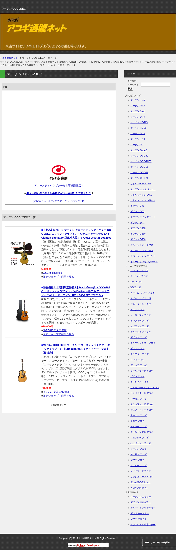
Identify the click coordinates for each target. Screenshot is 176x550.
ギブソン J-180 (137, 233)
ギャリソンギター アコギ (142, 343)
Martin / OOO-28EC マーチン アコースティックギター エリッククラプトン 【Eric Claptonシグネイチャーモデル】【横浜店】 (75, 349)
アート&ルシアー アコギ (142, 293)
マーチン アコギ (138, 449)
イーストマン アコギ (140, 315)
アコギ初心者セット (140, 482)
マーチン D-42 (137, 105)
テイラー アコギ (138, 426)
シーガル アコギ (138, 398)
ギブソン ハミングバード (142, 217)
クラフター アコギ (139, 354)
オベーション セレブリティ (144, 261)
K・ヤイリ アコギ (139, 270)
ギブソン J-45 (137, 206)
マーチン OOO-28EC (140, 161)
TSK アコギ (136, 281)
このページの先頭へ (160, 542)
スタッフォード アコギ (141, 404)
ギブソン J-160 (137, 228)
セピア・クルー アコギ (141, 410)
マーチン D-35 (137, 116)
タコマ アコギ (137, 421)
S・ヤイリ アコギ (139, 276)
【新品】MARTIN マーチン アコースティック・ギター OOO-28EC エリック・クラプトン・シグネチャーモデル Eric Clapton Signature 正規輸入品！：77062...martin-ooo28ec (76, 233)
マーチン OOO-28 (139, 167)
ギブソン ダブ (137, 222)
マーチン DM (136, 144)
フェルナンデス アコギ (141, 432)
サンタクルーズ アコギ (141, 393)
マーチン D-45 (137, 100)
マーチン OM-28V (139, 155)
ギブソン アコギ (138, 337)
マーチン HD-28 (138, 128)
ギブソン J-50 (137, 211)
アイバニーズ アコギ (140, 298)
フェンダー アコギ (139, 437)
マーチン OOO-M (139, 178)
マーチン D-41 (137, 111)
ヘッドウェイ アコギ (140, 443)
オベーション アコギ (140, 332)
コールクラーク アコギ (141, 371)
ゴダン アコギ (137, 376)
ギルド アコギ (137, 348)
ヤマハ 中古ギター (139, 519)
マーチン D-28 (137, 133)
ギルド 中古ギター (139, 513)
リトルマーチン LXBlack (142, 200)
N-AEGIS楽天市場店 (55, 330)
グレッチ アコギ (138, 365)
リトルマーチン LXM (140, 183)
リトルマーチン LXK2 (141, 194)
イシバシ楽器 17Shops (56, 391)
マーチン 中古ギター (140, 496)
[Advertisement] (59, 128)
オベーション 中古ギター (142, 508)
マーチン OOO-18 (139, 172)
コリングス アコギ (139, 382)
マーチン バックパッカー (142, 189)
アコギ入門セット (139, 487)
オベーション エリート (141, 250)
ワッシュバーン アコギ (141, 476)
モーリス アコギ (138, 454)
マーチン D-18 (137, 139)
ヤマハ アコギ (137, 460)
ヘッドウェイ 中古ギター (142, 524)
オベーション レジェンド (142, 256)
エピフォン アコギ (139, 326)
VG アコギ (135, 287)
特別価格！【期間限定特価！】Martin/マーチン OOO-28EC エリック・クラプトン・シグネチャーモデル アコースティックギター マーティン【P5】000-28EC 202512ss (75, 291)
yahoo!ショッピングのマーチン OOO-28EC (59, 201)
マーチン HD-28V (139, 122)
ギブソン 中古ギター (140, 502)
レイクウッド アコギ (140, 471)
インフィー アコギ (139, 320)
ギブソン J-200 (137, 239)
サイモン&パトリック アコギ (144, 387)
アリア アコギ (137, 309)
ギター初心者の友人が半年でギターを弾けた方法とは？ (58, 193)
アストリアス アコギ (140, 304)
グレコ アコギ (137, 359)
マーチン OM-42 (138, 150)
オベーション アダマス (141, 245)
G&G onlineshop (52, 272)
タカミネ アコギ (138, 415)
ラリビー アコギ (138, 465)
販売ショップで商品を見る (58, 276)
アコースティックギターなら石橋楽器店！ (59, 185)
